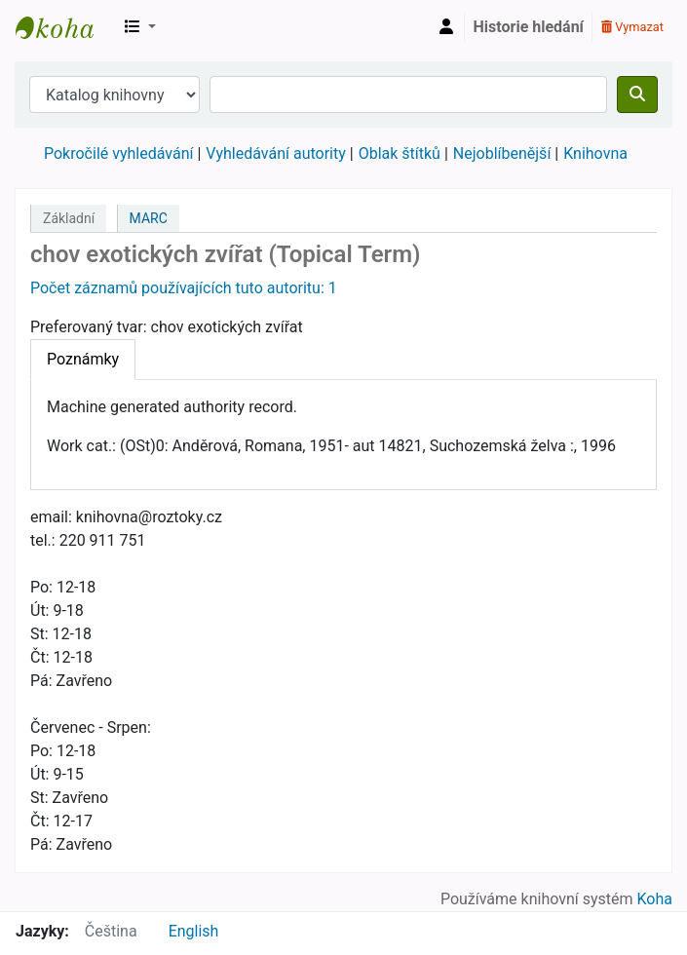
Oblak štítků (399, 153)
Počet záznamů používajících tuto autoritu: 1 (183, 288)
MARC (149, 218)
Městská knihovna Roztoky (64, 27)
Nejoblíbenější (502, 153)
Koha (654, 899)
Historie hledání (529, 27)
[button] (140, 27)
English (194, 931)
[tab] (82, 359)
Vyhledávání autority (275, 153)
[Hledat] (637, 94)
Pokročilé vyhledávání (118, 153)
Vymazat (632, 26)
